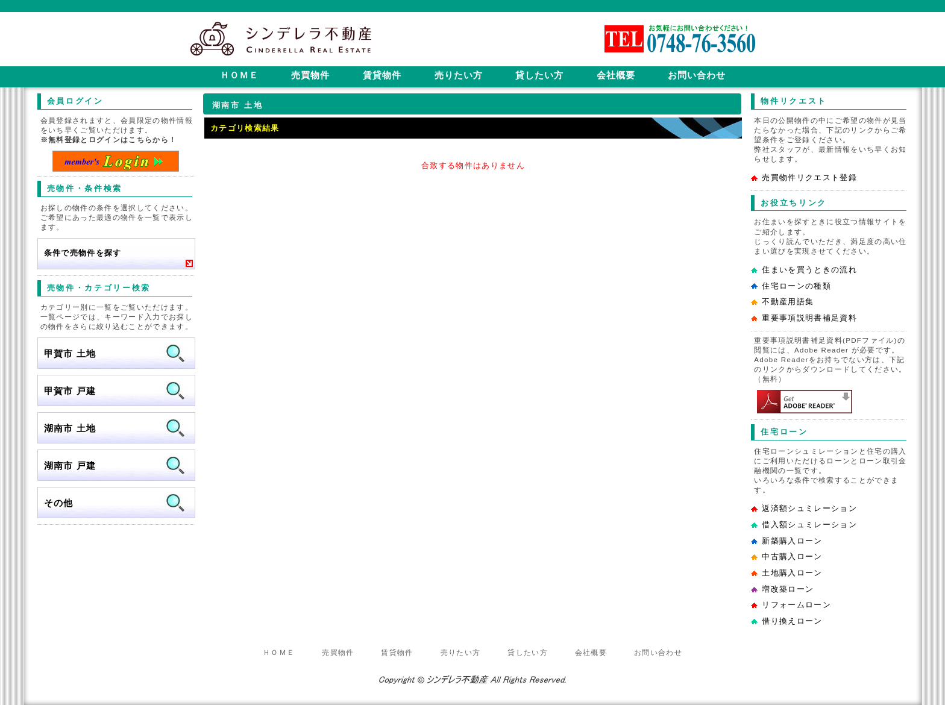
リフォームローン (796, 604)
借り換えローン (792, 620)
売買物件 (338, 652)
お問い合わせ (658, 652)
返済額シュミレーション (809, 508)
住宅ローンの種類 (796, 285)
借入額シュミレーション (809, 524)
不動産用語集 (788, 301)
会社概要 (591, 652)
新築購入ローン (792, 540)
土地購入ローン (792, 572)
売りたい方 (461, 652)
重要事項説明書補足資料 (809, 317)
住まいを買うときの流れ (809, 269)
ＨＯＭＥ (279, 652)
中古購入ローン (792, 556)
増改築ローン (788, 589)
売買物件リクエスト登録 (809, 177)
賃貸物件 (397, 652)
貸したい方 (527, 652)
